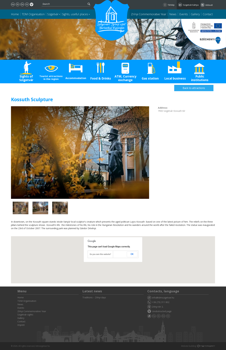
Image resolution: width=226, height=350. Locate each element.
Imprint (21, 324)
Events (183, 14)
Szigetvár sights (25, 314)
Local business (175, 78)
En (18, 4)
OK (132, 254)
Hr (27, 4)
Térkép (171, 4)
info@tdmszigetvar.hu (163, 297)
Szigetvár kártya (191, 4)
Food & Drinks (100, 78)
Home (15, 14)
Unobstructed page (162, 311)
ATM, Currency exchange (125, 78)
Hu (13, 4)
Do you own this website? (100, 254)
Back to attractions (194, 88)
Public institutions (199, 78)
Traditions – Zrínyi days (94, 297)
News (172, 14)
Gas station (150, 78)
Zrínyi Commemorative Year (148, 14)
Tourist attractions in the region (51, 77)
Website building (188, 346)
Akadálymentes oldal (31, 4)
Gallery (195, 14)
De (22, 4)
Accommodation (75, 78)
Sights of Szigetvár (26, 78)
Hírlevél (209, 5)
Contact (208, 14)
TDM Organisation (33, 14)
